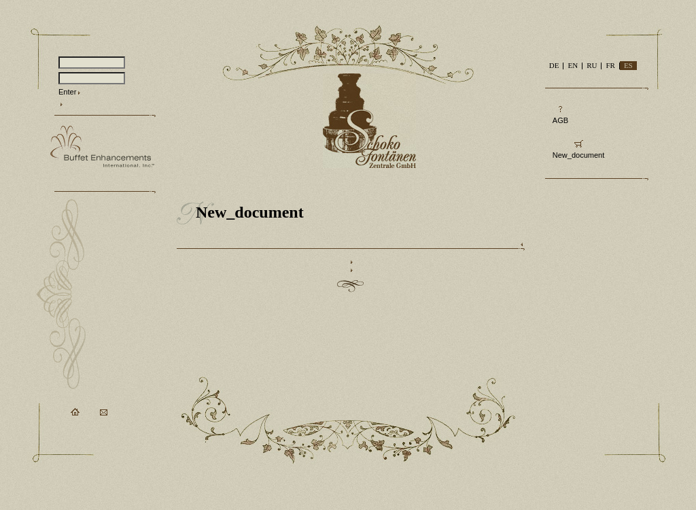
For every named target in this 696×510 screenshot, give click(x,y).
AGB (560, 120)
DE (554, 65)
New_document (578, 155)
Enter (67, 92)
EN (573, 65)
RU (592, 65)
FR (610, 65)
